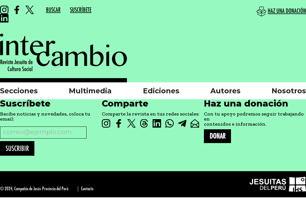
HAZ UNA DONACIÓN (287, 11)
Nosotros (289, 91)
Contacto (87, 188)
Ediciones (161, 91)
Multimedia (90, 91)
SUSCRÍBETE (80, 10)
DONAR (217, 136)
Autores (225, 91)
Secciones (19, 91)
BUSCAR (53, 10)
